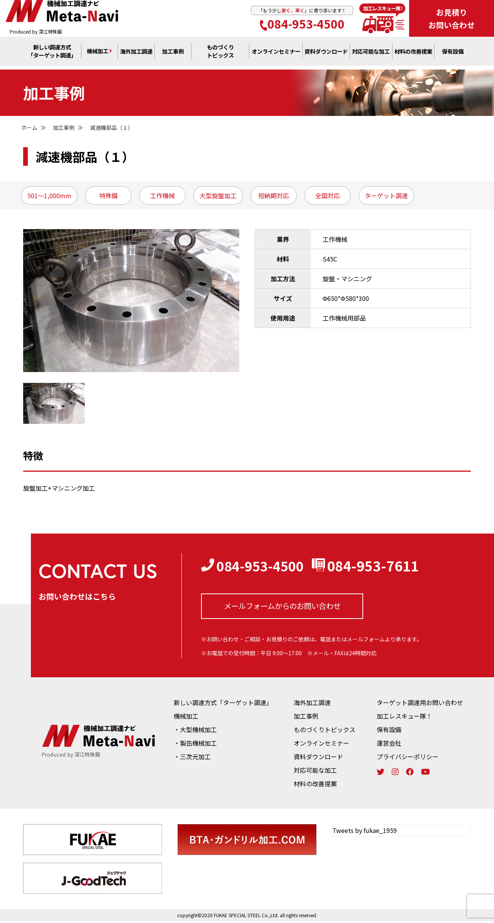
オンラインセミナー (321, 744)
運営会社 (389, 744)
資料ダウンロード (318, 758)
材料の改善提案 (315, 785)
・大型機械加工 (195, 731)
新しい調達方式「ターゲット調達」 (223, 704)
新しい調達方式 (52, 54)
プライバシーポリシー (407, 758)
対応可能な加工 (315, 771)
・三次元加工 (192, 758)
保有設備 (453, 54)
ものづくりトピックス (324, 731)
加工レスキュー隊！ (404, 717)
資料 (326, 55)
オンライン (276, 55)
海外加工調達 (136, 54)
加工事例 (173, 54)
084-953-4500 (302, 24)
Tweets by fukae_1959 (364, 831)
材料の (413, 55)
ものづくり (220, 54)
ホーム (29, 127)
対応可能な (371, 55)
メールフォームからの (282, 606)
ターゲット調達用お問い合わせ (420, 704)
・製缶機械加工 (195, 744)
